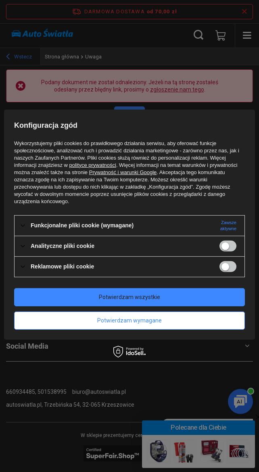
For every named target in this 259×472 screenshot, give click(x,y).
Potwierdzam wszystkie (129, 297)
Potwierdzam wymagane (129, 320)
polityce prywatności (92, 165)
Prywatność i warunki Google (123, 172)
